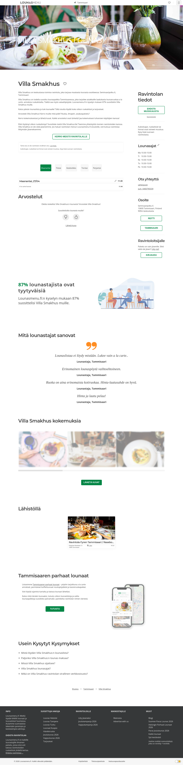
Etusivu (75, 689)
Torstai (85, 168)
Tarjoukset (48, 741)
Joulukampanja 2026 (87, 721)
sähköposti (143, 185)
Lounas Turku (49, 724)
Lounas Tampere (50, 721)
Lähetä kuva (71, 225)
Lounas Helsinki (50, 718)
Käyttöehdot (83, 761)
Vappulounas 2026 (51, 738)
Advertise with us (121, 721)
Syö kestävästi (154, 737)
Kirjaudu (151, 255)
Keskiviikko (71, 168)
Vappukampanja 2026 (88, 724)
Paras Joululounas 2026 (158, 730)
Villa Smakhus (105, 689)
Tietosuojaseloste (98, 761)
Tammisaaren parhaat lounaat (46, 584)
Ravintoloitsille (151, 117)
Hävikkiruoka (49, 731)
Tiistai (58, 168)
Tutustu (55, 609)
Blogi (150, 718)
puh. (145, 189)
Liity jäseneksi (84, 718)
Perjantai (97, 168)
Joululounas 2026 (51, 734)
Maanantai (45, 168)
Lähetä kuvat (91, 482)
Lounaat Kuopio (50, 728)
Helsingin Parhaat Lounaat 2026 (160, 726)
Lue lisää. (53, 146)
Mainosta (117, 718)
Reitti (151, 218)
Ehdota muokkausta (151, 110)
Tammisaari (151, 228)
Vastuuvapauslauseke (116, 761)
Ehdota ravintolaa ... (14, 753)
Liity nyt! (155, 249)
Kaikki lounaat (154, 734)
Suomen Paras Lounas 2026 (160, 721)
